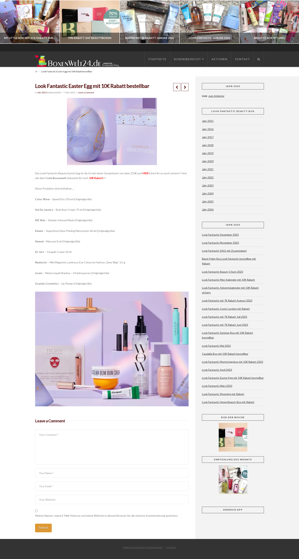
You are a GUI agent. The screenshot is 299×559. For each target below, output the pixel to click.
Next (291, 22)
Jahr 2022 (208, 177)
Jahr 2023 (41, 92)
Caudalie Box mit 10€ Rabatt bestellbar (225, 353)
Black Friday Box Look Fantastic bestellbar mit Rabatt (229, 261)
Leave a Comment (86, 92)
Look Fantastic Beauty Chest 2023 (222, 271)
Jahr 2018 (208, 145)
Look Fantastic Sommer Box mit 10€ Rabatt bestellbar (227, 335)
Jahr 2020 (208, 161)
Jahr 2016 (208, 129)
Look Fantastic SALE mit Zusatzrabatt (224, 250)
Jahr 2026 (208, 209)
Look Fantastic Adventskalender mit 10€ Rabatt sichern (230, 290)
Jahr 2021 (208, 169)
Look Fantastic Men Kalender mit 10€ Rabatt (228, 279)
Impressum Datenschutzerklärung (143, 547)
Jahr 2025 (208, 201)
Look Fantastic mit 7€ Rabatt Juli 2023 (224, 316)
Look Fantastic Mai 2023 (216, 345)
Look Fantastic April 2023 (217, 369)
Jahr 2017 (208, 137)
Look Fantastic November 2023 (220, 242)
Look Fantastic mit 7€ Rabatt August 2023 (227, 300)
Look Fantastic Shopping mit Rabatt (223, 394)
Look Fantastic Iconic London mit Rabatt (226, 308)
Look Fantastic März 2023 (217, 385)
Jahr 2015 (208, 121)
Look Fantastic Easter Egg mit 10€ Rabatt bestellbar (233, 377)
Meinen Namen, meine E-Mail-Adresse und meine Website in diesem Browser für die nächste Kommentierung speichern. (106, 515)
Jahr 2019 (208, 153)
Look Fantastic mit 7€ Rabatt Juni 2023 (225, 324)
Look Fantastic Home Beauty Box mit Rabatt (228, 402)
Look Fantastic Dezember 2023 (220, 234)
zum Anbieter (216, 96)
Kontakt (171, 547)
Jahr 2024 (208, 193)
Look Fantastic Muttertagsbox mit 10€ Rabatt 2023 (232, 361)
